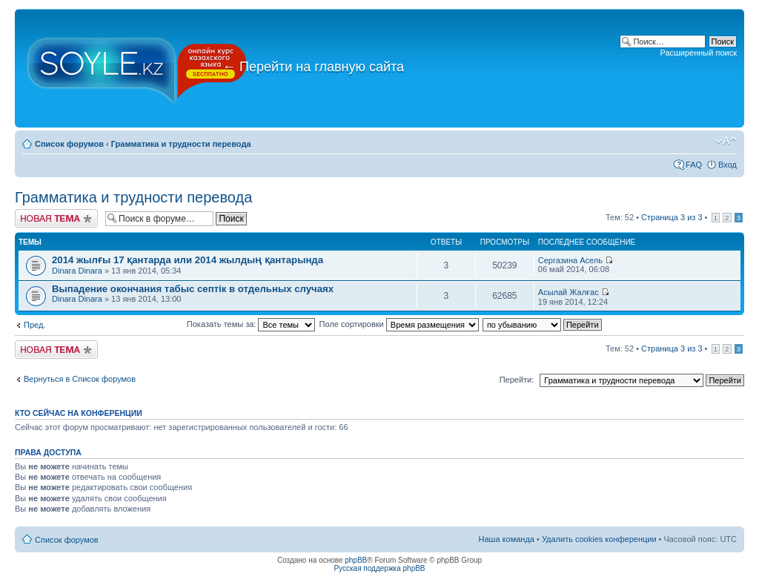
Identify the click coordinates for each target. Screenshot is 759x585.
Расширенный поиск (698, 52)
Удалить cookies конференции (599, 539)
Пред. (34, 324)
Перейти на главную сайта (313, 66)
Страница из (671, 217)
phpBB (356, 560)
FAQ (694, 164)
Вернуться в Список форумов (80, 378)
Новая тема (56, 218)
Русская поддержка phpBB (379, 568)
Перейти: (517, 379)
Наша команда (506, 539)
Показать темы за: (251, 324)
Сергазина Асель (570, 260)
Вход (727, 164)
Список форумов (69, 143)
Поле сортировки (399, 324)
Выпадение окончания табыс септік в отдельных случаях (193, 288)
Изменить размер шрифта (726, 141)
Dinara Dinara (77, 270)
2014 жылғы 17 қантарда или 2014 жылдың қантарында (187, 259)
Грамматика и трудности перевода (181, 143)
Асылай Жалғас (568, 292)
